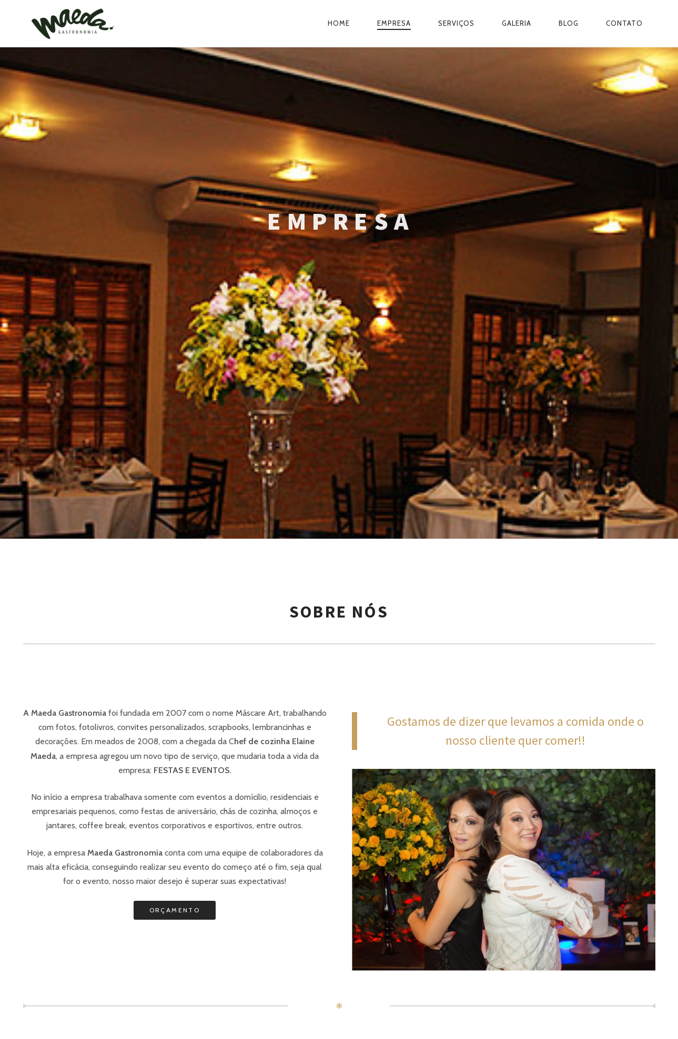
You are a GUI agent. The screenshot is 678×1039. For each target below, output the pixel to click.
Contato (624, 23)
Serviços (456, 23)
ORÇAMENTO (174, 910)
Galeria (516, 23)
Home (339, 23)
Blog (569, 23)
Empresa (394, 23)
